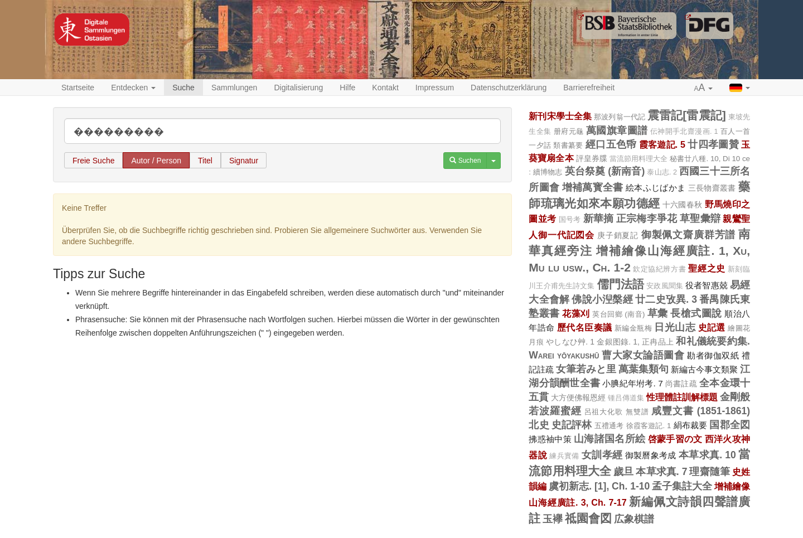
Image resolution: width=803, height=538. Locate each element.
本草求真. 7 (661, 471)
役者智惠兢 (706, 285)
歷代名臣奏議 (584, 327)
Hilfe (347, 87)
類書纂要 (568, 145)
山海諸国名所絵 (609, 438)
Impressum (434, 87)
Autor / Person (156, 160)
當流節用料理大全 (638, 159)
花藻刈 (575, 313)
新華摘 (598, 218)
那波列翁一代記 (619, 117)
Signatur (243, 160)
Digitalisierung (298, 87)
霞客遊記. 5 (662, 144)
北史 (539, 424)
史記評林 (572, 424)
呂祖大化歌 (603, 412)
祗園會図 (588, 518)
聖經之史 (706, 268)
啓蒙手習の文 (675, 439)
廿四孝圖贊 (713, 144)
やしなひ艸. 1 (570, 341)
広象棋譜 (634, 519)
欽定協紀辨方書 (659, 269)
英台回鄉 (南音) (618, 314)
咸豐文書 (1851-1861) (700, 410)
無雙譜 (637, 412)
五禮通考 (609, 425)
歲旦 (623, 471)
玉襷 (553, 519)
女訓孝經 (602, 455)
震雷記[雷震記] (686, 115)
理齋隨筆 (709, 471)
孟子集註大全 (682, 486)
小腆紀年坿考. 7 (632, 383)
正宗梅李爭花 (647, 218)
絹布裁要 (691, 425)
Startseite (77, 87)
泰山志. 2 (662, 172)
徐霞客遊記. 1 (648, 425)
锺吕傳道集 (626, 398)
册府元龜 (569, 131)
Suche (183, 87)
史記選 (711, 327)
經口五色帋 (611, 144)
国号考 (570, 220)
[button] (704, 88)
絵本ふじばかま (655, 187)
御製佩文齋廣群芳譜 (688, 234)
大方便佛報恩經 (578, 397)
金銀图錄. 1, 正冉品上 (635, 341)
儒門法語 (621, 284)
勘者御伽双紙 (713, 355)
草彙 (657, 313)
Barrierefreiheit (589, 87)
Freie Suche (93, 160)
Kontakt (385, 87)
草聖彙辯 (700, 218)
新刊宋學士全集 (560, 116)
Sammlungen (234, 87)
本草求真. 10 (707, 455)
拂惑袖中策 (550, 439)
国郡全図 (729, 424)
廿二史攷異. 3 (666, 299)
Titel (205, 160)
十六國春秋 (682, 204)
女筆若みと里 (586, 369)
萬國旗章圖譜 (617, 130)
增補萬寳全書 (592, 187)
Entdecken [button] (133, 87)
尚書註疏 (681, 383)
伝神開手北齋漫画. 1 (684, 131)
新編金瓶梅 (633, 328)
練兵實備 (564, 456)
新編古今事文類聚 (704, 369)
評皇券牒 (591, 158)
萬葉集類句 (643, 369)
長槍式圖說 (696, 313)
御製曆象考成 (650, 455)
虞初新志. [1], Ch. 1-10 (599, 486)
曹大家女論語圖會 (643, 355)
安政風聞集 (664, 286)
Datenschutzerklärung (508, 87)
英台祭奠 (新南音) (605, 171)
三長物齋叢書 (712, 187)
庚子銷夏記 (617, 235)
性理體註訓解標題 (682, 397)
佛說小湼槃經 (602, 299)
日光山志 (674, 327)
